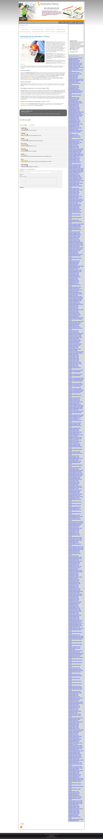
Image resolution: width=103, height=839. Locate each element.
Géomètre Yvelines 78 (50, 29)
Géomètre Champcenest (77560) (75, 164)
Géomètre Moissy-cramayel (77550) (75, 493)
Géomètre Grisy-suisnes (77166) (75, 335)
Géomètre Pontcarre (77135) (74, 592)
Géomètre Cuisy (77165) (73, 251)
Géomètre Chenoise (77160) (74, 192)
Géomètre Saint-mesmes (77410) (75, 669)
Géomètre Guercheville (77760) (75, 339)
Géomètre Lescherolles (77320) (75, 428)
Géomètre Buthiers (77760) (74, 141)
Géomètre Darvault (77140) (74, 262)
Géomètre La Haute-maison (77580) (75, 391)
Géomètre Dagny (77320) (73, 252)
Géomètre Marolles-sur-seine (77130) (76, 474)
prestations (30, 78)
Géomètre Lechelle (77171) (74, 418)
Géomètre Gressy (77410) (74, 331)
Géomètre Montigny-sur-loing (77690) (76, 522)
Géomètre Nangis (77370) (73, 542)
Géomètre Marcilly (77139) (74, 468)
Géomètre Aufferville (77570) (74, 72)
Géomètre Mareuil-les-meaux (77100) (76, 470)
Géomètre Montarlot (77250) (74, 497)
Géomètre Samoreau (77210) (74, 699)
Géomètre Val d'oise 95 (60, 31)
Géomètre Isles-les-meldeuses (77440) (76, 351)
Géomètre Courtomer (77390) (74, 237)
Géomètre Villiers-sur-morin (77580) (75, 802)
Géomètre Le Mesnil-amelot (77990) (75, 408)
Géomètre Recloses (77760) (74, 607)
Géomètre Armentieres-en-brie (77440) (76, 67)
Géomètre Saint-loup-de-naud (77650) (76, 653)
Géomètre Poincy (49, 4)
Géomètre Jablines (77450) (74, 355)
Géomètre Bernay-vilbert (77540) (75, 101)
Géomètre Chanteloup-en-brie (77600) (76, 171)
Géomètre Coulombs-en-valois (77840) (76, 223)
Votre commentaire (23, 176)
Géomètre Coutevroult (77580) (74, 241)
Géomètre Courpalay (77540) (74, 233)
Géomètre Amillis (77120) (73, 59)
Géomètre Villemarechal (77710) (75, 774)
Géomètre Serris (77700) (73, 708)
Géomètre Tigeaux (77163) (74, 732)
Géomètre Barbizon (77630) (74, 87)
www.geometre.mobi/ (74, 51)
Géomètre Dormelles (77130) (74, 267)
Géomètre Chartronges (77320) (75, 176)
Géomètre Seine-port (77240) (74, 706)
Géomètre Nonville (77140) (74, 559)
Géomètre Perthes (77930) (74, 580)
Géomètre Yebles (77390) (73, 820)
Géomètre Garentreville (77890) (75, 314)
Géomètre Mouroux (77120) (74, 533)
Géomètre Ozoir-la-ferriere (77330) (75, 570)
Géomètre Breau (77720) (73, 129)
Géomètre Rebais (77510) (73, 605)
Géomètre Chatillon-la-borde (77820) (76, 183)
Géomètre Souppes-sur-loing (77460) (76, 721)
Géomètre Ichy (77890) (73, 350)
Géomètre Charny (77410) (74, 173)
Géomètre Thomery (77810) (74, 728)
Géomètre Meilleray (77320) (74, 483)
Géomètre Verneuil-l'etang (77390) (75, 762)
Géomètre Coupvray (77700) (74, 227)
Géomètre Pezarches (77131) (74, 582)
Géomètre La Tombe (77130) (74, 399)
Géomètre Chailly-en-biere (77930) (75, 150)
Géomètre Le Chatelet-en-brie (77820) (76, 405)
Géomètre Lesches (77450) (74, 429)
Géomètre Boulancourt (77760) (74, 121)
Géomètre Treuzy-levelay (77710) (75, 738)
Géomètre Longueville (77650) (74, 445)
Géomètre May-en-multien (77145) (75, 479)
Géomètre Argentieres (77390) (74, 65)
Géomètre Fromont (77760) (74, 312)
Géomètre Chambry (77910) (74, 159)
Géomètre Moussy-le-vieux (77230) (75, 538)
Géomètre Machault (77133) (74, 457)
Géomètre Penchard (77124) (74, 579)
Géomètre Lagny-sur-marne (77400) (75, 401)
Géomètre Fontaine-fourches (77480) (76, 297)
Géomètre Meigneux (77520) (74, 482)
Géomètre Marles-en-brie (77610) (75, 471)
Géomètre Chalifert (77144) (74, 156)
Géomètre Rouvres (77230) (74, 613)
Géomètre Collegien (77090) (74, 208)
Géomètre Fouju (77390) (73, 308)
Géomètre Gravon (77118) (74, 330)
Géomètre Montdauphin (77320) (75, 507)
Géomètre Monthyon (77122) (74, 517)
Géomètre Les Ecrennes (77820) (75, 422)
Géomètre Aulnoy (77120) (73, 75)
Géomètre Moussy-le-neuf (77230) (75, 537)
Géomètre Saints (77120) (73, 694)
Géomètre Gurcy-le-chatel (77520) (75, 343)
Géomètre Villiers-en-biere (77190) (75, 796)
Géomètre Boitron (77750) (74, 117)
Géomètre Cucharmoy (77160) (74, 250)
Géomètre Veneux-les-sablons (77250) (76, 760)
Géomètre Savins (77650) (73, 704)
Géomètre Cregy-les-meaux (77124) (75, 243)
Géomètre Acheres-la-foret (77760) (75, 58)
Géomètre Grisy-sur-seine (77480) (75, 337)
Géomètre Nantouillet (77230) (74, 550)
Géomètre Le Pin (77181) (73, 409)
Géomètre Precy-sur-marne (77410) (75, 594)
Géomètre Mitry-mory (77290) (74, 491)
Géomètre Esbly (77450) (73, 279)
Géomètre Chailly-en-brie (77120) (75, 151)
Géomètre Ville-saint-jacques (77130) (76, 770)
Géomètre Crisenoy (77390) (74, 246)
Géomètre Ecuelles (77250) (74, 272)
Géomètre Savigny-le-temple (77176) (76, 703)
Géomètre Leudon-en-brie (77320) (75, 432)
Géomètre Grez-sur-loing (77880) (75, 334)
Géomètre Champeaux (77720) (74, 167)
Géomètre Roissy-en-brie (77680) (75, 611)
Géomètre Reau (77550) (73, 604)
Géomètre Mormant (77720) (74, 529)
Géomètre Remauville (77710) (74, 608)
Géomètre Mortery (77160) (74, 532)
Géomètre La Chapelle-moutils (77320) (76, 378)
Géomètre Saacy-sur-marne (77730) (75, 620)
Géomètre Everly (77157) (73, 283)
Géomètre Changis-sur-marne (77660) (76, 169)
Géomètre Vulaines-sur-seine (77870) (76, 819)
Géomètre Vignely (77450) (74, 769)
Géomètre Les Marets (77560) (74, 424)
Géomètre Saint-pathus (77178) (75, 674)
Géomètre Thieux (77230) (73, 727)
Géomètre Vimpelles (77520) (74, 806)
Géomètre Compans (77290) (74, 210)
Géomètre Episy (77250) (73, 277)
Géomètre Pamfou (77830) (74, 574)
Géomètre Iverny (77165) (73, 354)
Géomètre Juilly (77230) (73, 364)
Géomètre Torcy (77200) (73, 733)
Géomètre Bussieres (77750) (74, 135)
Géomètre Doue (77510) (73, 268)
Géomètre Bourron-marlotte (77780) (75, 123)
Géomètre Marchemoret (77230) (75, 467)
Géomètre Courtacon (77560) (74, 235)
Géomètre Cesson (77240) (74, 147)
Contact (79, 22)
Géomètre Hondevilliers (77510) (75, 349)
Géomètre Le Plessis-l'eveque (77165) (76, 414)
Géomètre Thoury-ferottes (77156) (75, 731)
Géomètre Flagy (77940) (73, 295)
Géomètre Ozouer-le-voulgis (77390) (76, 571)
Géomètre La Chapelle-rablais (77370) (76, 379)
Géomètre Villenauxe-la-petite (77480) (76, 778)
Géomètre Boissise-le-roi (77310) (75, 113)
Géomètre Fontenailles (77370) (74, 303)
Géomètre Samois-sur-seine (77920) (76, 698)
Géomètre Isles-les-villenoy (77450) (75, 353)
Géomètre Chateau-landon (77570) (75, 177)
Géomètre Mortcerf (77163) (74, 530)
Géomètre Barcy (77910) (73, 88)
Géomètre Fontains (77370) (74, 301)
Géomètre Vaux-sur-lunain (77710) (75, 757)
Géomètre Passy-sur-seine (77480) (75, 576)
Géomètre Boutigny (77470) (74, 125)
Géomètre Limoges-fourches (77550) (76, 434)
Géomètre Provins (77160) (74, 598)
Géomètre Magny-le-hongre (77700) (75, 458)
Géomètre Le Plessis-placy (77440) (75, 416)
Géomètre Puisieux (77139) (74, 599)
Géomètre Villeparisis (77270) (74, 792)
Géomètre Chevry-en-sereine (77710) (76, 200)
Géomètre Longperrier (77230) (74, 443)
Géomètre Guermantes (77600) (75, 341)
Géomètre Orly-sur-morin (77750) (75, 566)
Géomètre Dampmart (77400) (74, 260)
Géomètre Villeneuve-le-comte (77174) (76, 779)
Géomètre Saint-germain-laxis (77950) (76, 637)
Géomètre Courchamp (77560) (74, 231)
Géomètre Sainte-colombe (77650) (75, 692)
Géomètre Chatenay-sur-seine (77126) (76, 180)
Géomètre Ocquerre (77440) (74, 563)
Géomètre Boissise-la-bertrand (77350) (76, 112)
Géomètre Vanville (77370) (74, 749)
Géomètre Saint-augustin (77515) (75, 624)
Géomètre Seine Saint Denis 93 (38, 31)
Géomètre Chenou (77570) (74, 193)
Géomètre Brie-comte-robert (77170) (76, 130)
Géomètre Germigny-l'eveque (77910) (76, 317)
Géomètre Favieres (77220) (74, 288)
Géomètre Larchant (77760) (74, 403)
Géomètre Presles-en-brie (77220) (75, 595)
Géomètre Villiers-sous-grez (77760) (75, 800)
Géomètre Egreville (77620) (74, 275)
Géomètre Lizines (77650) (73, 439)
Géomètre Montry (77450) (73, 526)
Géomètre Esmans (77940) (74, 280)
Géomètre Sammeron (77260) (74, 696)
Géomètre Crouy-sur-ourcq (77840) (75, 249)
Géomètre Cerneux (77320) (74, 146)
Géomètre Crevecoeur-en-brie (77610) (76, 245)
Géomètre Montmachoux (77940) (75, 524)
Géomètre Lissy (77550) (73, 436)
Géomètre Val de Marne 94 (50, 31)
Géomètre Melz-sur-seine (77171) (75, 486)
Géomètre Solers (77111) (73, 720)
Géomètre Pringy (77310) (73, 596)
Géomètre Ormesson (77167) (74, 567)
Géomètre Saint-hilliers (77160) (75, 646)
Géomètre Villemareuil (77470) (74, 775)
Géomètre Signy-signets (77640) (75, 711)
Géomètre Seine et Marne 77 (37, 29)
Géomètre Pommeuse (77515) (74, 588)
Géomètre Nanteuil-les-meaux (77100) (76, 547)
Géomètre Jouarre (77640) (74, 360)
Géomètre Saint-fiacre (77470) (74, 634)
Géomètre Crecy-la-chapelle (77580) (76, 242)
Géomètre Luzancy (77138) (74, 455)
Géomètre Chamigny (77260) (74, 160)
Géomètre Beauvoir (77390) (74, 98)
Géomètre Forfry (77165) (73, 305)
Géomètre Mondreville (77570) (74, 495)
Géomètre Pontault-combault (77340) (76, 591)
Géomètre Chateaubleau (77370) (75, 179)
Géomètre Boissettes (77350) (74, 110)
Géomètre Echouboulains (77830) (75, 271)
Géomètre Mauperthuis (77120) (75, 476)
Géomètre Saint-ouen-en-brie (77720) (76, 670)
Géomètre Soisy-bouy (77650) (74, 719)
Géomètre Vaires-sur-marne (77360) (75, 746)
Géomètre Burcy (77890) (73, 134)
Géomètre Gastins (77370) (74, 316)
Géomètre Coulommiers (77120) (75, 226)
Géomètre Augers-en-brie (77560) (75, 73)
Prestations (71, 22)
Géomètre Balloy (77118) (73, 81)
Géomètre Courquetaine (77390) (75, 234)
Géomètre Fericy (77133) (73, 291)
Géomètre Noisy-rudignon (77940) (75, 557)
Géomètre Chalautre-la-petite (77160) (76, 155)
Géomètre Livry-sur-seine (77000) (75, 438)
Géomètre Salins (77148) (73, 695)
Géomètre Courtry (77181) (74, 238)
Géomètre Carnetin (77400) (74, 143)
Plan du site (46, 834)
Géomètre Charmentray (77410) (75, 172)
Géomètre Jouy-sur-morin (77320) (75, 363)
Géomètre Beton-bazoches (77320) (75, 102)
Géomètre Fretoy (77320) (73, 310)
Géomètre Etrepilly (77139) (74, 281)
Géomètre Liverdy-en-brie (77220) (75, 437)
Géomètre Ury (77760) (73, 744)
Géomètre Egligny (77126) (74, 274)
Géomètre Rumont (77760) (74, 617)
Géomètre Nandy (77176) (73, 541)
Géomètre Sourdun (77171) (74, 723)
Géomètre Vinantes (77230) (74, 807)
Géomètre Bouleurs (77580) (74, 122)
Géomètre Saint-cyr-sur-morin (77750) (76, 628)
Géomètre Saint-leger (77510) (74, 652)
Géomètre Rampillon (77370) (74, 603)
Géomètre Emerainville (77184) (75, 276)
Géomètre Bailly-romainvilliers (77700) (76, 80)
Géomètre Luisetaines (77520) (74, 451)
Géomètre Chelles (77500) (74, 191)
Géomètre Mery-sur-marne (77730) (75, 487)
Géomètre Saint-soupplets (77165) (75, 687)
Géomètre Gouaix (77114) (74, 325)
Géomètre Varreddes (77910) (74, 752)
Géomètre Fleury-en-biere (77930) (75, 296)
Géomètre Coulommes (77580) (74, 225)
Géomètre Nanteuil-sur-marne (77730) (76, 549)
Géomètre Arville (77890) (73, 68)
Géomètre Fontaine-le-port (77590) (75, 299)
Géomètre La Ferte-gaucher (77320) (75, 384)
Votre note (21, 174)
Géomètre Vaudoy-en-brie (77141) (75, 754)
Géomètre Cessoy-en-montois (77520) (76, 148)
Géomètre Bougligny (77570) (74, 119)
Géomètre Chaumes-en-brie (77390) (75, 189)
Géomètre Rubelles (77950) (74, 616)
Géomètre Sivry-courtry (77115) (75, 713)
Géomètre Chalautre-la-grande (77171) (76, 154)
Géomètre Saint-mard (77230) (74, 655)
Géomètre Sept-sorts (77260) (74, 707)
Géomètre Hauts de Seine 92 (25, 31)
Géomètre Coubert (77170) (74, 220)
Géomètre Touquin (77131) (74, 734)
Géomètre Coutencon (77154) (74, 239)
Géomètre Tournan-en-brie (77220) (75, 736)
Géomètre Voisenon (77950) (74, 811)
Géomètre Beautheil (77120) (74, 97)
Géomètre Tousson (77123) (74, 737)
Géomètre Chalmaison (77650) (74, 158)
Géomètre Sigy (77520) (73, 712)
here (55, 836)
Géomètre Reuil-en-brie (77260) (75, 609)
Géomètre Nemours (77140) (74, 551)
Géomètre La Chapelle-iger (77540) (75, 374)
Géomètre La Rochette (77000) (74, 397)
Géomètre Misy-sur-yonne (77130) (75, 490)
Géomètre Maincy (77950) (74, 459)
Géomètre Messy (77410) (73, 488)
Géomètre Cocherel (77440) (74, 206)
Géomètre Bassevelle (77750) (74, 89)
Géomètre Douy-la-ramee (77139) (75, 270)
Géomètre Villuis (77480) (73, 804)
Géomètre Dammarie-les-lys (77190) (76, 254)
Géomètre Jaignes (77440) (74, 357)
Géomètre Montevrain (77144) (74, 515)
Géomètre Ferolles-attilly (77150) (75, 292)
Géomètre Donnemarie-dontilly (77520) (76, 266)
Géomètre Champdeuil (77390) (74, 166)
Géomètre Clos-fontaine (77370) (75, 205)
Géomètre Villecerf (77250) (74, 773)
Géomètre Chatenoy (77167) (74, 181)
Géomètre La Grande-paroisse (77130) (76, 389)
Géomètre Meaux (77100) (73, 480)
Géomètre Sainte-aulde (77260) (75, 691)
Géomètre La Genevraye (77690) (75, 388)
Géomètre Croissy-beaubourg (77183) (76, 247)
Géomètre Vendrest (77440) (74, 758)
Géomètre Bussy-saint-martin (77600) (76, 139)
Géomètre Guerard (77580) (74, 338)
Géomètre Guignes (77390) (74, 342)
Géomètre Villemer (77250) (74, 777)
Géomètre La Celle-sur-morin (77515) (76, 370)
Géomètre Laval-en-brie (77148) (75, 404)
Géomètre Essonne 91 (60, 29)
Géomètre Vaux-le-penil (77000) (75, 756)
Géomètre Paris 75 (25, 29)
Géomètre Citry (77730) (73, 202)
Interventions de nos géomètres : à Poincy (34, 36)
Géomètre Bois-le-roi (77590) (74, 108)
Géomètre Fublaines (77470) (74, 313)
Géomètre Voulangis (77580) (74, 812)
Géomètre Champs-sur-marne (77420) (76, 168)
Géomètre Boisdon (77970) (74, 109)
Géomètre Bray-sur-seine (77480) (75, 127)
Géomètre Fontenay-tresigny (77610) (76, 304)
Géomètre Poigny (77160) (73, 584)
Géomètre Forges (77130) (73, 306)
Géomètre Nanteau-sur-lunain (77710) (76, 546)
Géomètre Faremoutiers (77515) (75, 287)
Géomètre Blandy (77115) (73, 105)
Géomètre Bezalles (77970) (74, 104)
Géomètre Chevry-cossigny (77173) (75, 198)
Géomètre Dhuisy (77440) (73, 263)
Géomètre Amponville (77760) (74, 60)
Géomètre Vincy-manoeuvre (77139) (76, 808)
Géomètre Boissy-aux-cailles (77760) (76, 114)
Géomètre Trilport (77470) (73, 741)
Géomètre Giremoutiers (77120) (75, 322)
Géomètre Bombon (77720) (74, 118)
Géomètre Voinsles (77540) (74, 810)
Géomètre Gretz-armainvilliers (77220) (76, 333)
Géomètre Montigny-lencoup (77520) (76, 521)
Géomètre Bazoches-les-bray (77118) (76, 90)
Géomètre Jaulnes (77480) (74, 358)
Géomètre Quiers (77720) (73, 600)
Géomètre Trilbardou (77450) (74, 740)
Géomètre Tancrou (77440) (74, 724)
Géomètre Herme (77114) (73, 347)
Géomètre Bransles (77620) (74, 126)
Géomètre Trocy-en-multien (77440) (75, 742)
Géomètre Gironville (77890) (74, 324)
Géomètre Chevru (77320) (74, 197)
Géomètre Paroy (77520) (73, 575)
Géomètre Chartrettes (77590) (74, 175)
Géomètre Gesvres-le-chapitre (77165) (76, 321)
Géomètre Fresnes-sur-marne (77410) (76, 309)
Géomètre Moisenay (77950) (74, 492)
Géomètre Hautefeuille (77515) (74, 345)
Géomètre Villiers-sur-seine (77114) (75, 803)
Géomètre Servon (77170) (74, 709)
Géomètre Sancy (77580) (73, 700)
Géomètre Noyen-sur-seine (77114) (75, 561)
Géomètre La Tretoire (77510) (74, 400)
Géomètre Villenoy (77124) (74, 791)
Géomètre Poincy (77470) (73, 586)
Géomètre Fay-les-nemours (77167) (75, 289)
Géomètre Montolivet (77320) (74, 525)
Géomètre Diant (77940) (73, 264)
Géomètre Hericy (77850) (73, 346)
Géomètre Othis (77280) (73, 569)
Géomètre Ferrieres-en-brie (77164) (75, 293)
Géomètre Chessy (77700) (74, 195)
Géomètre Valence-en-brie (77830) (75, 748)
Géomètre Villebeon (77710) (74, 771)
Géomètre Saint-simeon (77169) (75, 686)
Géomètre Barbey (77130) (74, 85)
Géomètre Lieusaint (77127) (74, 433)
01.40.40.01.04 (51, 8)
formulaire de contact (25, 104)
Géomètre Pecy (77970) (73, 578)
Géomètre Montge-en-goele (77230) (75, 516)
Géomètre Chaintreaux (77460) (74, 152)
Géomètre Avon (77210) (73, 76)
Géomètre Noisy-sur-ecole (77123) (75, 558)
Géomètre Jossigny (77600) (74, 359)
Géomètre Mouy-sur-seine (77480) (75, 540)
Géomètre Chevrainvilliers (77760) (75, 196)
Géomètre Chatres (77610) (74, 184)
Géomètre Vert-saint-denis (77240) (75, 766)
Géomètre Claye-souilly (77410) (75, 204)
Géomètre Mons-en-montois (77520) (75, 496)
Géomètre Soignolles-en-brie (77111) (76, 717)
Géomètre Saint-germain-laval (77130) (76, 636)
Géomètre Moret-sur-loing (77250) (75, 528)
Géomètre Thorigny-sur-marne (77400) (76, 729)
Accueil (62, 22)
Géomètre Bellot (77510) (73, 100)
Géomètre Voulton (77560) (74, 814)
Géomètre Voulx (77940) (73, 815)
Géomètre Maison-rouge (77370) (75, 461)
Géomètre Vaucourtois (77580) (74, 753)
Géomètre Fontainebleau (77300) (75, 300)
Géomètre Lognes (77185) (74, 442)
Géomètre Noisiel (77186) (73, 555)
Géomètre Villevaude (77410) (74, 795)
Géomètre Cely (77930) (73, 144)
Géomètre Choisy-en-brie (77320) (75, 201)
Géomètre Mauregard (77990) (74, 478)
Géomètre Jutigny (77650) (74, 366)
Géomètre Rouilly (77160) (73, 612)
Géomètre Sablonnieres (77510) (75, 621)
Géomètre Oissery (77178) (74, 565)
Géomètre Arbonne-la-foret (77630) (75, 64)
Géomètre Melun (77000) (73, 484)
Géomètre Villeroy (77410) (74, 794)
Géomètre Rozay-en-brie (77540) (75, 615)
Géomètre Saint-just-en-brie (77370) (75, 650)
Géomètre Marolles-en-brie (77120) (75, 472)
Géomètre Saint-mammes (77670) (75, 654)
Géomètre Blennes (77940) (74, 106)
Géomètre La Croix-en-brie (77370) (75, 383)
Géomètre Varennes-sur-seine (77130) (76, 750)
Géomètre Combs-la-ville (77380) (75, 209)
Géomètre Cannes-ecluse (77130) (75, 142)
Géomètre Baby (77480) (73, 77)
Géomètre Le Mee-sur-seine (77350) (76, 407)
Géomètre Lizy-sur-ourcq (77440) (75, 441)
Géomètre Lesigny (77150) (74, 430)
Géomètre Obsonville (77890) (74, 562)
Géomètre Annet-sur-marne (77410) (75, 63)
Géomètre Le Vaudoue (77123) (74, 417)
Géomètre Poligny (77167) (74, 587)
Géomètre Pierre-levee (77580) (74, 583)
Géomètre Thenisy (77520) (74, 725)
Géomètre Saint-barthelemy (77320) (75, 625)
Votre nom (21, 170)
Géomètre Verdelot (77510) (74, 761)
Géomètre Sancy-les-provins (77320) (76, 702)
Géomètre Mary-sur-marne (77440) (75, 475)
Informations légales (52, 834)
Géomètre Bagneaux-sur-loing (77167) (76, 79)
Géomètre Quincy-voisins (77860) (75, 601)
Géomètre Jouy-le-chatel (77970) (75, 362)
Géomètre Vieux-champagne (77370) (76, 767)
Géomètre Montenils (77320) (74, 508)
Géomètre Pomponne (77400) (74, 590)
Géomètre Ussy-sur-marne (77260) (75, 745)
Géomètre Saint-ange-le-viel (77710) (76, 623)
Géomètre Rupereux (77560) (74, 619)
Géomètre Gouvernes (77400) (74, 326)
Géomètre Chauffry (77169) (74, 188)
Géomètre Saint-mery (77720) (74, 667)
